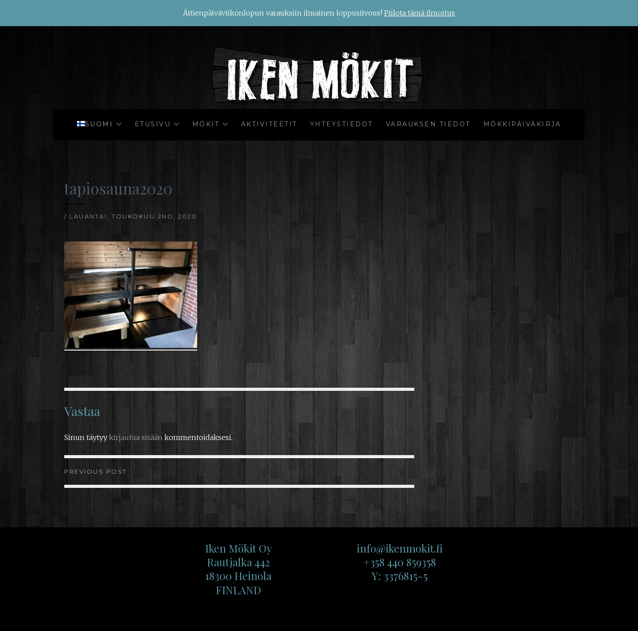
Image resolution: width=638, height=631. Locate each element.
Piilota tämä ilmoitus (419, 12)
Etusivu (153, 124)
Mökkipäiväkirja (522, 124)
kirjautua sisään (136, 437)
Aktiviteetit (269, 124)
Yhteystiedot (341, 124)
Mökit (206, 124)
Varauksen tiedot (428, 124)
